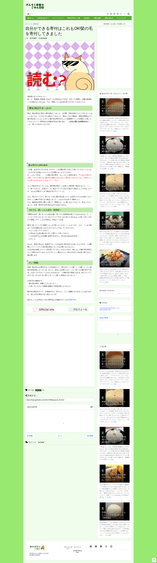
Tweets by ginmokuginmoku (107, 308)
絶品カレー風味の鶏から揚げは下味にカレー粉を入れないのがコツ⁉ (114, 477)
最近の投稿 (104, 318)
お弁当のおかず (43, 18)
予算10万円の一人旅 (73, 18)
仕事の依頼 (97, 18)
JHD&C (70, 300)
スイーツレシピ (58, 18)
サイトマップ (121, 18)
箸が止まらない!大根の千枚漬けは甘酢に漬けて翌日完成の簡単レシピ (114, 148)
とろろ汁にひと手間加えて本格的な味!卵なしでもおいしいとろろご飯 (114, 224)
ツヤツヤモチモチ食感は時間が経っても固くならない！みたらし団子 (114, 262)
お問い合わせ (109, 18)
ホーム (30, 18)
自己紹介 (87, 18)
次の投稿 (30, 436)
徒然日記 (36, 24)
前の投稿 (90, 436)
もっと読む (114, 131)
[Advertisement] (95, 6)
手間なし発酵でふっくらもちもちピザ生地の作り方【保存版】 (114, 515)
